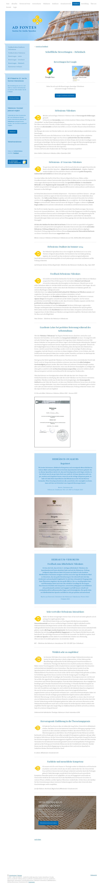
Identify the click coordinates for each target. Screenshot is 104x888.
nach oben (37, 839)
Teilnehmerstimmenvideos (48, 823)
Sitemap (19, 875)
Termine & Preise (14, 98)
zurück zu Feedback (42, 46)
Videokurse (12, 131)
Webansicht (93, 875)
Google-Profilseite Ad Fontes (65, 95)
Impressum (32, 882)
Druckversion (12, 875)
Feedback (16, 153)
